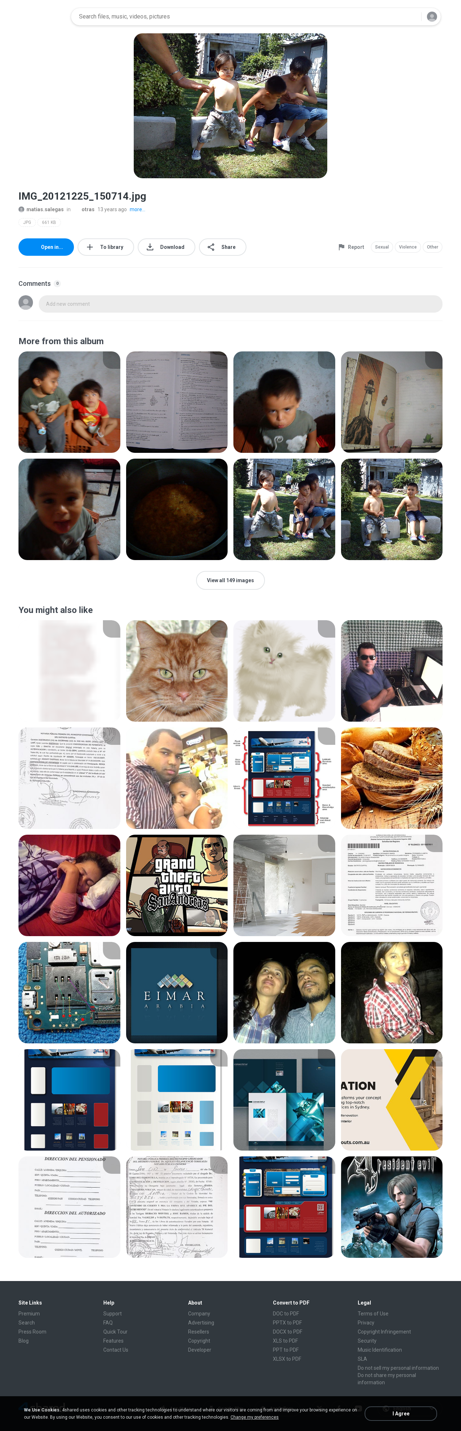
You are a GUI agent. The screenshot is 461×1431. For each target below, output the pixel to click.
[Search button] (411, 16)
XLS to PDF (285, 1341)
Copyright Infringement (384, 1332)
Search (26, 1323)
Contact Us (115, 1350)
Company (199, 1314)
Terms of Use (373, 1314)
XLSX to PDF (287, 1359)
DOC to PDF (286, 1314)
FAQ (108, 1323)
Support (112, 1314)
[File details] (69, 402)
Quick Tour (115, 1332)
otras (84, 209)
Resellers (198, 1332)
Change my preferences (254, 1417)
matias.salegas (41, 209)
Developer (199, 1350)
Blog (23, 1341)
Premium (29, 1314)
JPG (27, 222)
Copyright (199, 1341)
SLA (362, 1359)
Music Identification (380, 1350)
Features (113, 1341)
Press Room (32, 1332)
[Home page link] (42, 17)
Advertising (201, 1323)
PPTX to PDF (287, 1323)
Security (367, 1341)
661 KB (49, 222)
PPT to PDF (286, 1350)
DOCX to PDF (287, 1332)
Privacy (366, 1323)
